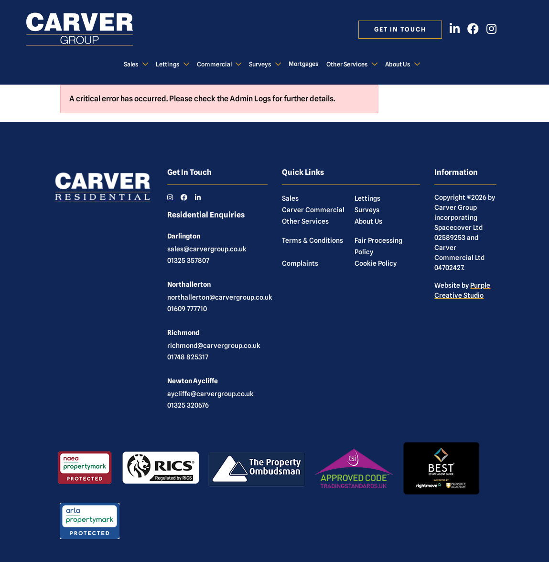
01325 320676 (188, 405)
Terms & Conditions (312, 240)
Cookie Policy (376, 263)
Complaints (300, 263)
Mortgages (304, 63)
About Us (397, 64)
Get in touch (400, 29)
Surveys (260, 64)
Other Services (347, 64)
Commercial (214, 64)
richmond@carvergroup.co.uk (213, 345)
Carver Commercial (313, 210)
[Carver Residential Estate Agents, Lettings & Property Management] (89, 30)
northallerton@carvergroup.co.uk (219, 297)
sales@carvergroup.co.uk (207, 249)
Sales (131, 64)
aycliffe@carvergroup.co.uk (210, 394)
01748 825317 (187, 357)
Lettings (168, 64)
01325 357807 (188, 260)
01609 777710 (187, 309)
